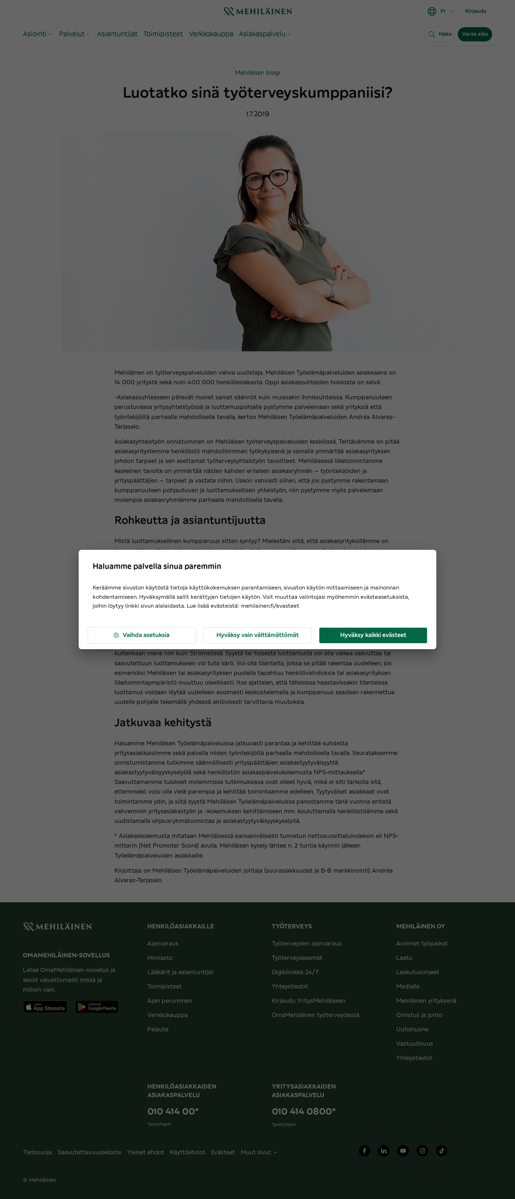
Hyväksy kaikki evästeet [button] (373, 635)
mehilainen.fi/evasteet (270, 606)
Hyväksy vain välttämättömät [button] (257, 635)
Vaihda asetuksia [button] (141, 635)
